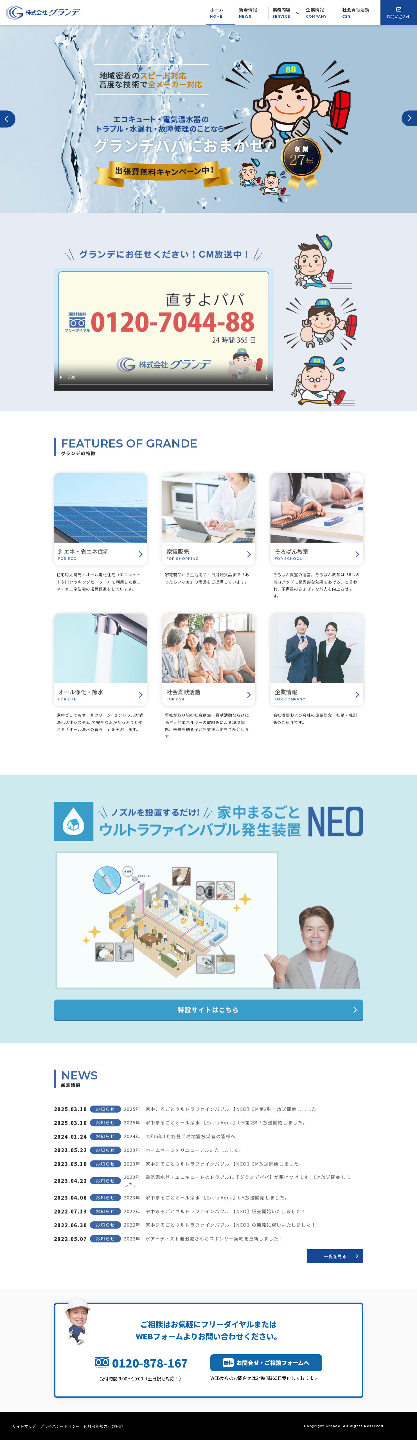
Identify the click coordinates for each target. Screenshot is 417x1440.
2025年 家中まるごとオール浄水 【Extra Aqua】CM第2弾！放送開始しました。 (216, 1131)
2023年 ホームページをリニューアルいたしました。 (184, 1159)
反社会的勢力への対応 (103, 1426)
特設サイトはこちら (208, 1018)
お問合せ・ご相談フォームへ (266, 1362)
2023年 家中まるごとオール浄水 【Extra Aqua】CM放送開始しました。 (207, 1206)
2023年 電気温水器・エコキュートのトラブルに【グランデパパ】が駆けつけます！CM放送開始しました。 (237, 1190)
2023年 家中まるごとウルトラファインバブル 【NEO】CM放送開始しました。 (214, 1172)
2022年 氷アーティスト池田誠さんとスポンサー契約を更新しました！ (203, 1247)
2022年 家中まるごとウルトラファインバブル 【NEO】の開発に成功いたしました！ (220, 1234)
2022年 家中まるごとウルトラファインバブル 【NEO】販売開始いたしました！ (215, 1220)
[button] (7, 119)
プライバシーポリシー (60, 1426)
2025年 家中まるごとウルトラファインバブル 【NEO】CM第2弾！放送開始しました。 (222, 1118)
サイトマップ (24, 1426)
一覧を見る (335, 1256)
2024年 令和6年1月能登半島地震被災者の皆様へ (180, 1145)
